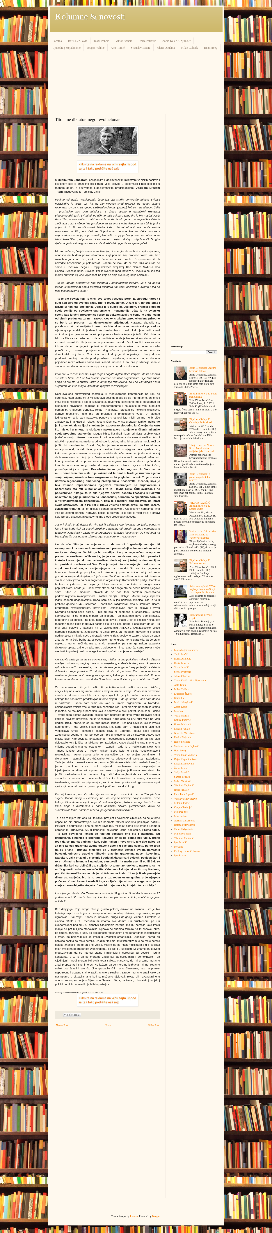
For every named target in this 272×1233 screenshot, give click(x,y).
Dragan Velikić (95, 47)
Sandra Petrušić (182, 776)
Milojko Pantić (182, 803)
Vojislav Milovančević (185, 798)
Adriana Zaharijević (184, 820)
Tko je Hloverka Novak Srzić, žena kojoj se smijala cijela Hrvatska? (201, 448)
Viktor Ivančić (123, 40)
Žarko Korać (180, 768)
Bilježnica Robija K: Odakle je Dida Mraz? (200, 421)
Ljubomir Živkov (183, 693)
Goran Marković (182, 724)
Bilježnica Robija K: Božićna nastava (200, 562)
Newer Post (62, 1025)
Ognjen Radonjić (183, 807)
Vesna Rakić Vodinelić (185, 755)
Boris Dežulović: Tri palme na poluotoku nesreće (200, 477)
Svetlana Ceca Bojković (186, 746)
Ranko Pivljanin (182, 737)
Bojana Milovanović (184, 824)
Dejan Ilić (179, 698)
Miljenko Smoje (182, 833)
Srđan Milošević (182, 781)
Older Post (153, 1025)
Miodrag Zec (181, 811)
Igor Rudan (180, 855)
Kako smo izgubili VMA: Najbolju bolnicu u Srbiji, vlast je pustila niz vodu (202, 589)
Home (108, 1025)
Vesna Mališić (181, 715)
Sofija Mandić (181, 772)
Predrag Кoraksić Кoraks (187, 851)
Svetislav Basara (140, 47)
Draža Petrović (147, 40)
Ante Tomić (118, 47)
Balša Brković (181, 790)
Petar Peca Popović (184, 794)
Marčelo (178, 711)
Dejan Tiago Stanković (186, 759)
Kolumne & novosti (90, 16)
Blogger (156, 1216)
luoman (134, 1216)
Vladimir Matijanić (184, 838)
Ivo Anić (178, 846)
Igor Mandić (180, 842)
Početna (57, 40)
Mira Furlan (180, 816)
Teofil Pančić (101, 40)
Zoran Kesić (180, 706)
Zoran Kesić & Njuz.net (176, 40)
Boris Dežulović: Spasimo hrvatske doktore (202, 369)
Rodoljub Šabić (182, 741)
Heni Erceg (210, 47)
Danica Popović (182, 720)
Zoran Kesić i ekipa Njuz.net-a (190, 680)
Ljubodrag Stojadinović (67, 47)
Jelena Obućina (166, 47)
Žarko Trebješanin (183, 829)
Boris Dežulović (77, 40)
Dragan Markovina (184, 763)
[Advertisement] (136, 82)
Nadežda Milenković (185, 733)
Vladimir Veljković (184, 785)
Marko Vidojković (183, 702)
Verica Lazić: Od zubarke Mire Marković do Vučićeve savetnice (202, 534)
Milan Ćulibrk (189, 47)
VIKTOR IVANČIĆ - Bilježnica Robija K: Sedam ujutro (200, 505)
